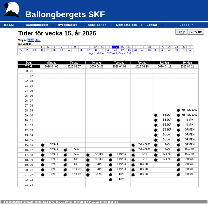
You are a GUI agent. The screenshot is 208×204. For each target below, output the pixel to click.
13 (102, 47)
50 (176, 50)
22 (162, 47)
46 (149, 50)
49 (169, 50)
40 (108, 50)
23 (169, 47)
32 (54, 50)
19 (142, 47)
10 (81, 47)
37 (88, 50)
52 (189, 50)
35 (75, 50)
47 (156, 50)
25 (183, 47)
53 (21, 53)
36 (81, 50)
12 (95, 47)
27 (21, 50)
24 (176, 47)
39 (102, 50)
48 (162, 50)
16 (122, 47)
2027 (38, 40)
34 (68, 50)
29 (34, 50)
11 (88, 47)
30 (41, 50)
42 (122, 50)
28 (27, 50)
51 (183, 50)
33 (61, 50)
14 (108, 47)
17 (129, 47)
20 (149, 47)
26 (189, 47)
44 (135, 50)
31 (48, 50)
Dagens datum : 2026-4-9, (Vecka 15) (109, 53)
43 (129, 50)
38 (95, 50)
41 (115, 50)
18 (135, 47)
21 (156, 47)
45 (142, 50)
